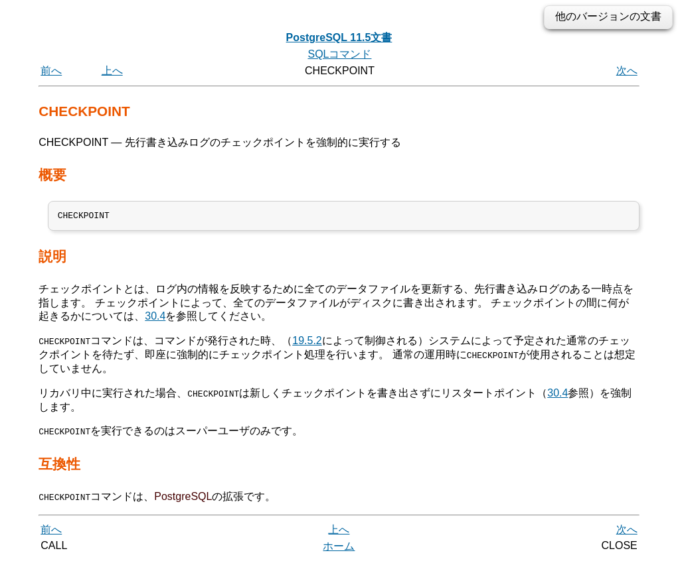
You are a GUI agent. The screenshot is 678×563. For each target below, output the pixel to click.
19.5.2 (306, 343)
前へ (51, 70)
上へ (112, 70)
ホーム (339, 548)
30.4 (155, 318)
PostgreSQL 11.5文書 (339, 37)
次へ (626, 70)
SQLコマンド (339, 54)
